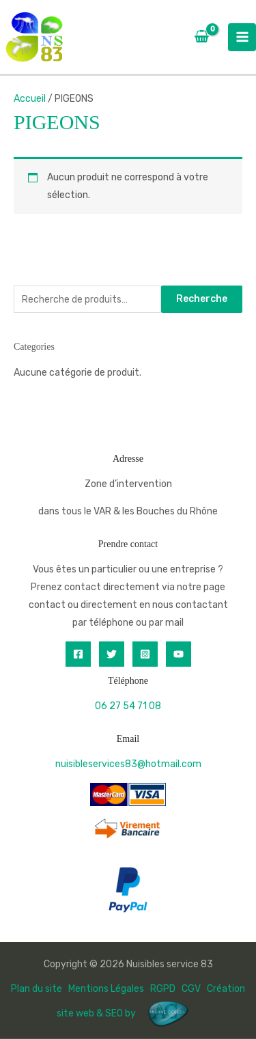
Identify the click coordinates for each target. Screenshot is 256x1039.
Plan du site (36, 989)
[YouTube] (178, 654)
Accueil (30, 99)
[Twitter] (111, 654)
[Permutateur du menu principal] (242, 37)
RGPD (162, 989)
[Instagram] (145, 654)
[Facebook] (78, 654)
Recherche (201, 299)
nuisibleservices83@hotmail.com (128, 764)
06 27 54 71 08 (128, 706)
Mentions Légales (106, 989)
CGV (191, 989)
